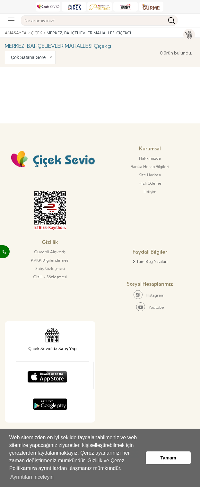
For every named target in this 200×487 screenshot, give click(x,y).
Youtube (150, 306)
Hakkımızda (150, 158)
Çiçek (36, 32)
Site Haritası (150, 174)
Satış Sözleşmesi (50, 268)
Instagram (149, 294)
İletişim (149, 191)
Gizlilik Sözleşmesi (50, 276)
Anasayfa (16, 32)
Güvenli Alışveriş (49, 251)
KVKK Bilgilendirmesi (50, 260)
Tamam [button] (168, 457)
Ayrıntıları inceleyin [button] (32, 477)
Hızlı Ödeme (150, 183)
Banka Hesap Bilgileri (150, 166)
